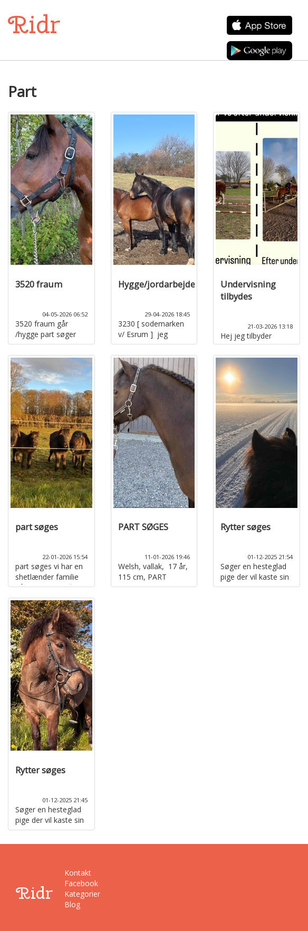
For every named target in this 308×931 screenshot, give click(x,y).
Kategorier (80, 894)
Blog (72, 904)
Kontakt (77, 873)
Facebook (80, 883)
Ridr (34, 24)
